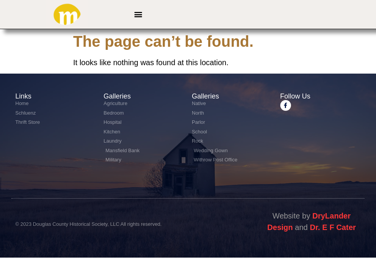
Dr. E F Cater (333, 227)
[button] (138, 14)
